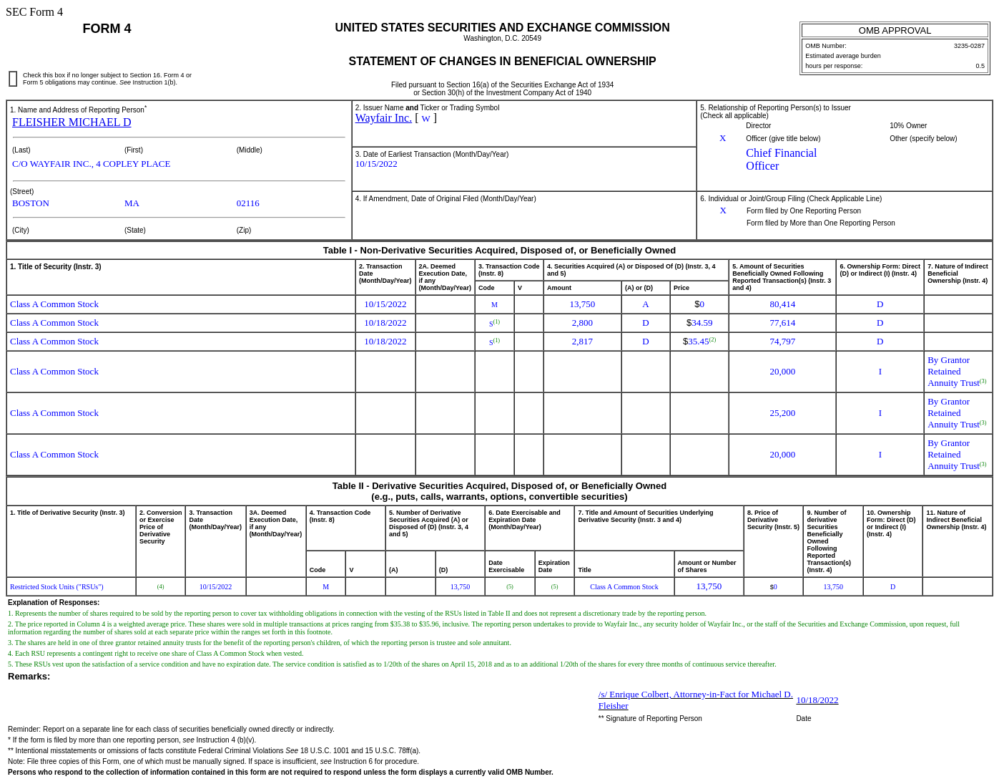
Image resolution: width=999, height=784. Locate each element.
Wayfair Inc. (384, 118)
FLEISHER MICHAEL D (72, 122)
